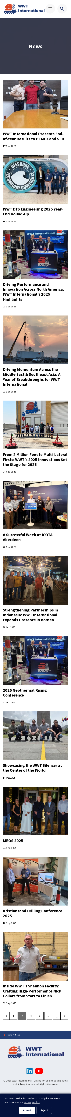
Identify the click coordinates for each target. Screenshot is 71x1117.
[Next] (64, 1016)
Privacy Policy (32, 1102)
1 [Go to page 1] (13, 1016)
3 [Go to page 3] (31, 1016)
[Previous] (7, 1016)
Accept (27, 1110)
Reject (44, 1110)
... (57, 1016)
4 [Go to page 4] (39, 1016)
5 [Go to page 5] (48, 1016)
